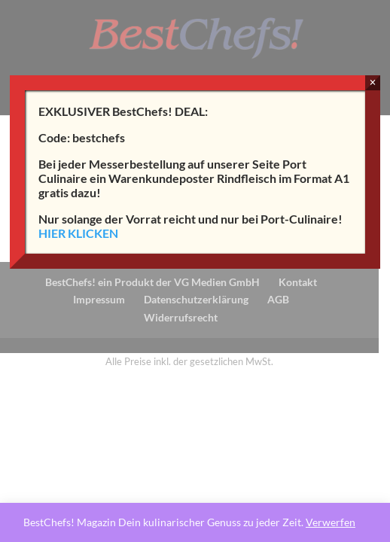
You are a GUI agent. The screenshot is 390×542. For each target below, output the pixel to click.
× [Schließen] (372, 82)
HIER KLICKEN (78, 233)
